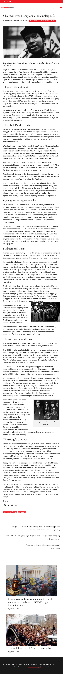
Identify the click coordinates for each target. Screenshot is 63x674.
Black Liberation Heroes (47, 21)
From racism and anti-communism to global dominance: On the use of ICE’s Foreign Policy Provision (30, 602)
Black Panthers (8, 512)
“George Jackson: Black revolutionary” (43, 545)
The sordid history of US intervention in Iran (30, 648)
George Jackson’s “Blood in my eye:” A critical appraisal (35, 526)
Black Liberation (34, 21)
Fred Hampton (22, 512)
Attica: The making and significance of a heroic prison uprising (32, 535)
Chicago (15, 512)
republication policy (35, 667)
